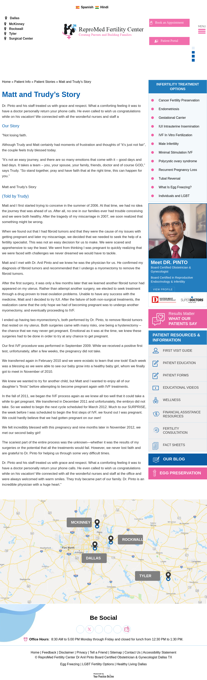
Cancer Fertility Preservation (179, 100)
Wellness (167, 401)
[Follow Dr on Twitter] (89, 629)
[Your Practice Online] (103, 675)
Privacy (82, 652)
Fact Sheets (169, 446)
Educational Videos (176, 388)
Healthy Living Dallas (131, 664)
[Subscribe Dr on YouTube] (99, 629)
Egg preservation (177, 473)
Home (6, 81)
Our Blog (169, 460)
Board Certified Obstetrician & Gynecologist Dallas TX (133, 657)
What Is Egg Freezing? (175, 187)
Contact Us (132, 652)
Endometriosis (169, 109)
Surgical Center (21, 38)
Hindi (104, 7)
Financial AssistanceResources (177, 413)
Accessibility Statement (159, 652)
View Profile (163, 289)
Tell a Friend (98, 652)
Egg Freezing (69, 664)
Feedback (49, 652)
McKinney (16, 24)
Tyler (13, 33)
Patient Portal (169, 40)
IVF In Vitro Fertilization (175, 135)
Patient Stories (44, 81)
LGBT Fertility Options (98, 664)
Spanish (87, 7)
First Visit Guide (172, 351)
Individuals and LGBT (174, 196)
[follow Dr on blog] (127, 629)
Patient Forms (171, 376)
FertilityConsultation (170, 430)
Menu (202, 26)
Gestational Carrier (172, 117)
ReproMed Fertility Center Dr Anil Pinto (66, 657)
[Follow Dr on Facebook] (80, 629)
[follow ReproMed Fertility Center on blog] (129, 7)
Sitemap (116, 652)
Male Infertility (169, 143)
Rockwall (16, 29)
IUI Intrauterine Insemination (179, 126)
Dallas (14, 18)
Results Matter (188, 319)
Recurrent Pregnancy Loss (178, 170)
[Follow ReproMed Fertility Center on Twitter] (116, 7)
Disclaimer (66, 652)
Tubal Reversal (169, 178)
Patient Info (22, 81)
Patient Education (174, 364)
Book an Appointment (169, 22)
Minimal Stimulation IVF (176, 152)
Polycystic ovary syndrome (178, 161)
